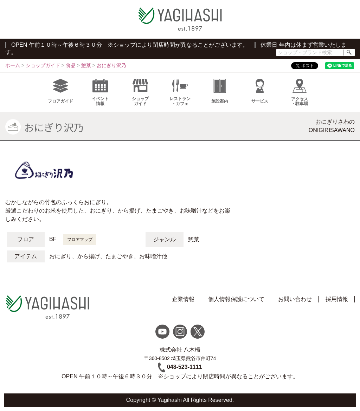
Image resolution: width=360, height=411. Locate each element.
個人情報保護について (236, 299)
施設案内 (219, 91)
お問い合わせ (295, 299)
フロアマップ (79, 239)
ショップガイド (140, 92)
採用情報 (337, 299)
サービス (259, 91)
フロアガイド (60, 91)
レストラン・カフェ (180, 92)
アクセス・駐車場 (299, 92)
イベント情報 (100, 92)
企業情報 (183, 299)
